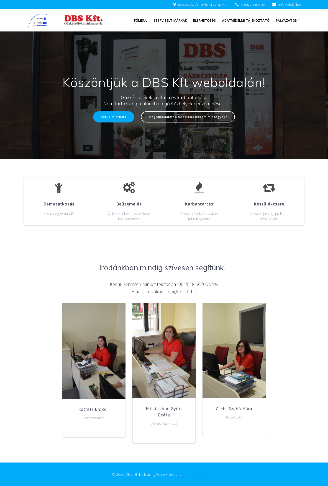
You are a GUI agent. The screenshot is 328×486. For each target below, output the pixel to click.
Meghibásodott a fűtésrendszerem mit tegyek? (189, 117)
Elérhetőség (204, 20)
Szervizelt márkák (170, 20)
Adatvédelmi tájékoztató (246, 20)
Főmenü (141, 20)
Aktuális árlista (111, 117)
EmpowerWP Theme (198, 474)
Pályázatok (286, 20)
